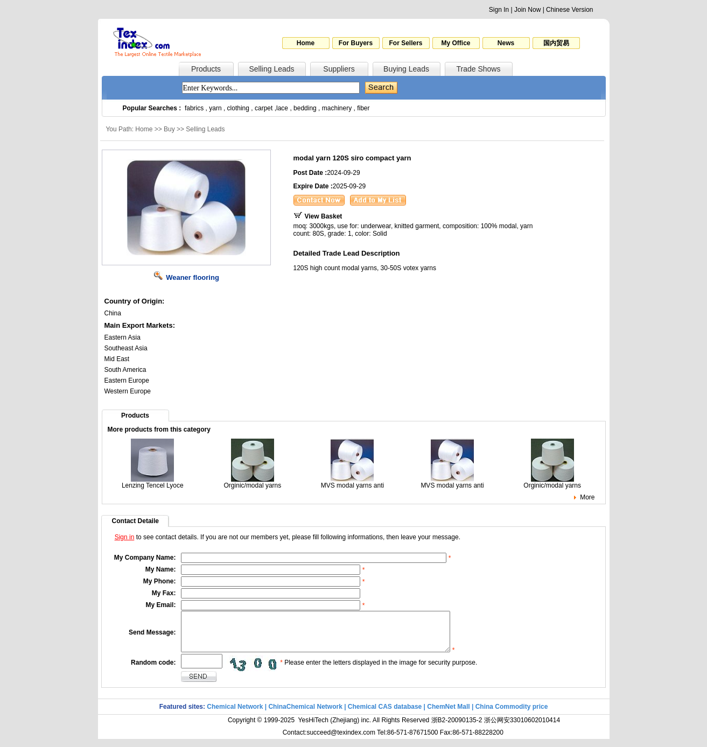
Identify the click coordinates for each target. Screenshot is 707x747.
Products (206, 69)
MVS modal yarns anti (352, 482)
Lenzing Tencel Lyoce (153, 482)
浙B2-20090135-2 (456, 728)
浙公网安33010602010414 (522, 728)
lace (282, 108)
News (506, 43)
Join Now (527, 9)
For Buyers (356, 43)
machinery (337, 108)
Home (305, 43)
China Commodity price (511, 714)
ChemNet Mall (448, 714)
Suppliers (338, 69)
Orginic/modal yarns (253, 482)
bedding (305, 108)
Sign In (499, 9)
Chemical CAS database (385, 714)
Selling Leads (271, 69)
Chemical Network (235, 714)
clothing (238, 108)
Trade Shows (479, 69)
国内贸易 (556, 43)
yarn (215, 108)
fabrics (194, 108)
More (587, 497)
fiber (363, 108)
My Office (455, 43)
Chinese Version (569, 9)
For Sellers (405, 43)
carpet (263, 108)
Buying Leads (406, 69)
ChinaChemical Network (305, 714)
